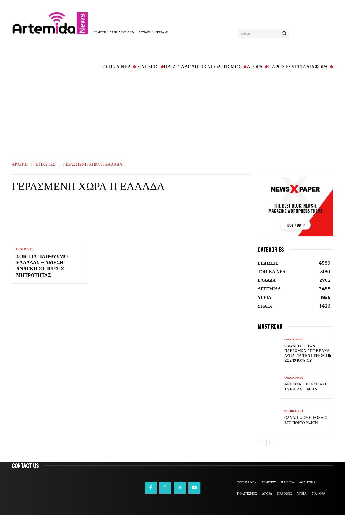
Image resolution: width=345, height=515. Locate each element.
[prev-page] (261, 442)
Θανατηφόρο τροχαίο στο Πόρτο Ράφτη (305, 419)
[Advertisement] (172, 113)
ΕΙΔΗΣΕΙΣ (24, 249)
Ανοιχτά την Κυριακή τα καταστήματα (305, 386)
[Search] (284, 33)
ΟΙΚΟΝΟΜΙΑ (293, 339)
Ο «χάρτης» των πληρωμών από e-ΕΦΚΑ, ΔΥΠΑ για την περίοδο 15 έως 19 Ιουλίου (307, 353)
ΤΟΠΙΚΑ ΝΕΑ (293, 411)
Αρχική (20, 164)
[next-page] (269, 442)
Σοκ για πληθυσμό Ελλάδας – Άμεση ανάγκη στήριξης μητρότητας (42, 266)
